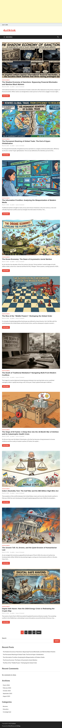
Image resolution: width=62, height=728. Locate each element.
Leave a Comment (20, 86)
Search (4, 638)
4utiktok (9, 30)
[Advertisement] (31, 11)
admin (13, 86)
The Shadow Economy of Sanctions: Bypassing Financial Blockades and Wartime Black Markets (29, 651)
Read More (5, 95)
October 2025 (7, 690)
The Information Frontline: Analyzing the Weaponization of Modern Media (23, 657)
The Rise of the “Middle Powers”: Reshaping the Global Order (27, 316)
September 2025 (7, 693)
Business (5, 706)
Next (38, 632)
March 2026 (6, 685)
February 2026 (7, 688)
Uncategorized (6, 80)
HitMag (18, 726)
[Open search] (58, 37)
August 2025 (6, 696)
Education (6, 709)
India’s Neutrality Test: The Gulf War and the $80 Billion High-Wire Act (30, 491)
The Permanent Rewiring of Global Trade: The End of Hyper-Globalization (23, 654)
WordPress (11, 726)
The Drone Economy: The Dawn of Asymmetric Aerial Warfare (27, 259)
